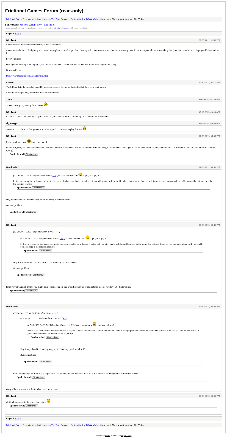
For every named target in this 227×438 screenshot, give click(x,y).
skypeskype (12, 123)
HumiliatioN (12, 167)
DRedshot (11, 40)
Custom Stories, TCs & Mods (84, 19)
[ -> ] (55, 175)
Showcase (105, 19)
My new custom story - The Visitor (37, 24)
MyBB (107, 436)
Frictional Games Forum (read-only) (44, 10)
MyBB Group (126, 436)
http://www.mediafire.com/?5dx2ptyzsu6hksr (27, 75)
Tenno (9, 99)
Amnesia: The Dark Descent (55, 19)
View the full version (61, 28)
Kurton (9, 82)
